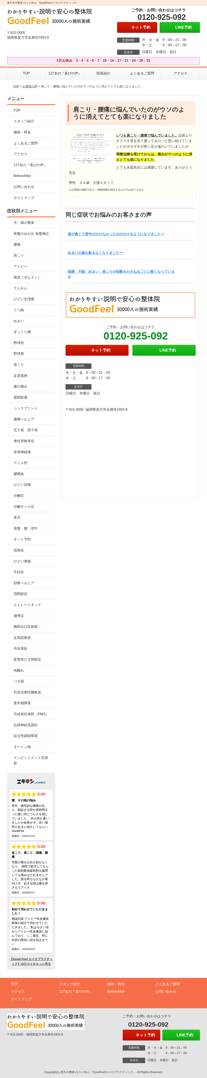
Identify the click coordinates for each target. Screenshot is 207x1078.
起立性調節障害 (26, 736)
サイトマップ (24, 198)
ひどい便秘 (22, 561)
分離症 (19, 495)
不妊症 (19, 572)
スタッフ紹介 (24, 121)
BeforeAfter (22, 176)
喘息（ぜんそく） (27, 277)
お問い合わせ (24, 187)
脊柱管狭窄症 (24, 441)
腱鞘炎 (19, 474)
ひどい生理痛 (24, 299)
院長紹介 (103, 73)
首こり (19, 364)
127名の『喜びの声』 (65, 73)
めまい (19, 321)
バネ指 (19, 681)
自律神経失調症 (26, 725)
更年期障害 (22, 703)
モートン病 (22, 747)
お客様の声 (30, 86)
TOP (26, 73)
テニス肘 (20, 463)
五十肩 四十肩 (26, 430)
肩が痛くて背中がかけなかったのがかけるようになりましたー (116, 234)
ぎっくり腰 (22, 332)
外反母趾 (20, 648)
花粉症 (19, 550)
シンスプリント (26, 408)
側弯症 (19, 616)
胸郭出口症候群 (26, 626)
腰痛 (17, 244)
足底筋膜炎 (22, 637)
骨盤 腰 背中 (26, 528)
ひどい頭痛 (22, 484)
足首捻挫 (20, 375)
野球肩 (19, 353)
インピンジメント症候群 (31, 760)
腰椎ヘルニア (24, 419)
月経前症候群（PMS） (31, 714)
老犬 (17, 517)
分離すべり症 (24, 506)
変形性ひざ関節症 (27, 659)
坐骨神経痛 (22, 452)
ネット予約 (22, 539)
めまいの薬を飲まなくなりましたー (95, 253)
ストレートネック (27, 605)
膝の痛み (20, 386)
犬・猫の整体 (24, 222)
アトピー (20, 266)
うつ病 (19, 310)
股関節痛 (20, 397)
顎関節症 (20, 594)
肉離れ (19, 670)
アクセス (180, 73)
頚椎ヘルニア (24, 583)
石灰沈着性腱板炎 (27, 692)
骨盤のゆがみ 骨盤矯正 (31, 233)
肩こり (19, 255)
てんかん (20, 288)
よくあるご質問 (142, 73)
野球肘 (19, 343)
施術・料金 (22, 132)
